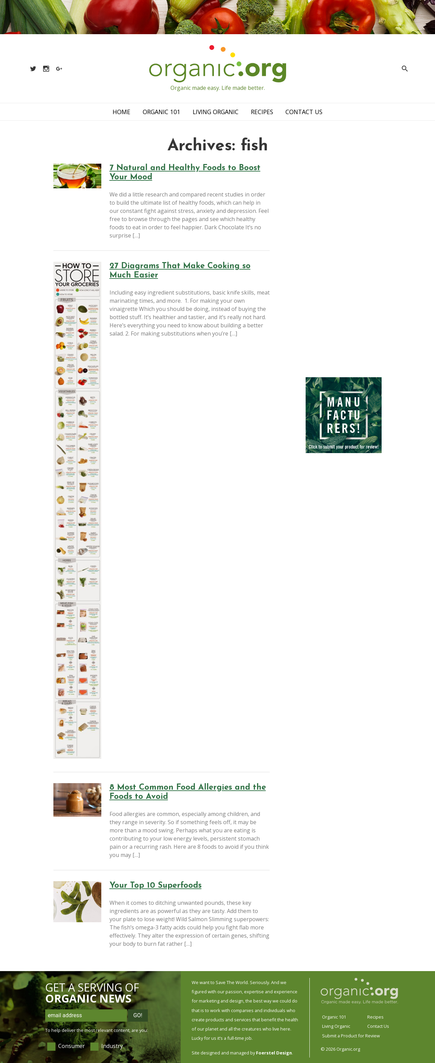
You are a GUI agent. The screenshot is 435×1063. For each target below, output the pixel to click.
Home (121, 112)
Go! (137, 1015)
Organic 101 (161, 112)
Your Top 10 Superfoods (156, 886)
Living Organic (216, 112)
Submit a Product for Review (351, 1036)
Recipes (262, 112)
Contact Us (303, 112)
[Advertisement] (344, 266)
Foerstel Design (274, 1053)
